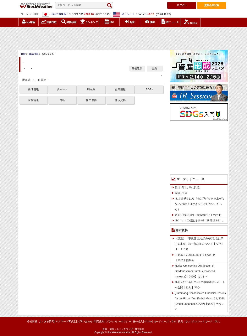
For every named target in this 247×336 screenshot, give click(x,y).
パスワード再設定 (66, 321)
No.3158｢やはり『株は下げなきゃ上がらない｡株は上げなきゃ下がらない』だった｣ (199, 204)
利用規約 (99, 321)
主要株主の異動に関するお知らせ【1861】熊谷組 (195, 257)
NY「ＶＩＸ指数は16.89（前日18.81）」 (200, 220)
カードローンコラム (165, 321)
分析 (62, 100)
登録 (211, 5)
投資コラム (184, 321)
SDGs (149, 89)
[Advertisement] (123, 37)
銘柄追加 (137, 68)
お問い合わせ (84, 321)
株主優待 (91, 100)
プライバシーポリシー (118, 321)
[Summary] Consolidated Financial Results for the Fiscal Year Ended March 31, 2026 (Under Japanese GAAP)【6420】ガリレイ (200, 301)
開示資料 (120, 100)
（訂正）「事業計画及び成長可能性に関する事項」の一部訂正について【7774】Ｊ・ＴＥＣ (199, 244)
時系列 (91, 89)
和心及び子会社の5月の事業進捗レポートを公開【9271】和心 (200, 285)
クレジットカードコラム (206, 321)
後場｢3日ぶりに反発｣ (188, 187)
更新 (154, 68)
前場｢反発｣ (181, 192)
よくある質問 (46, 321)
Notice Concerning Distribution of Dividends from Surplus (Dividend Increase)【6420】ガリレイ (195, 271)
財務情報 (33, 100)
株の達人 (138, 321)
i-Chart (148, 321)
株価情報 (33, 89)
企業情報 (120, 89)
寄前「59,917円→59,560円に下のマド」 (199, 214)
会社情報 (32, 321)
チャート (62, 89)
